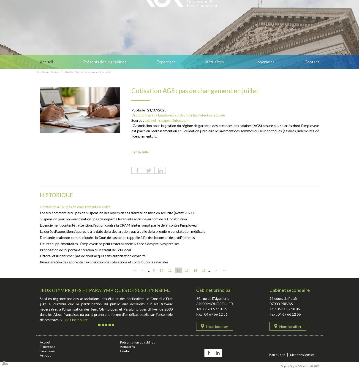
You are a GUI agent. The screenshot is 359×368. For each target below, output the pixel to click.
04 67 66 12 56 (216, 314)
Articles (45, 355)
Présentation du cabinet (104, 61)
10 (161, 270)
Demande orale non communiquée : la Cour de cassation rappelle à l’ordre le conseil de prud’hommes (117, 237)
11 (170, 270)
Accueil (46, 61)
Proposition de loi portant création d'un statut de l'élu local (85, 250)
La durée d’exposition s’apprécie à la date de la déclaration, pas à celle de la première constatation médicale (122, 231)
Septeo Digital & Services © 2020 (300, 366)
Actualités (215, 61)
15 (204, 270)
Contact (312, 61)
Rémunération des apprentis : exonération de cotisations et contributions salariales (104, 262)
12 (178, 270)
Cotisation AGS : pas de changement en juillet (87, 71)
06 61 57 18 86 (215, 309)
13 (187, 270)
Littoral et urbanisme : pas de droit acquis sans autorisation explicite (93, 256)
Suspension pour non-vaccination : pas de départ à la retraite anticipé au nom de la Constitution (113, 219)
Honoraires (264, 61)
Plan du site (277, 355)
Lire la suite (140, 152)
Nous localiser (217, 326)
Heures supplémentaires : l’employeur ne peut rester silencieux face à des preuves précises (110, 243)
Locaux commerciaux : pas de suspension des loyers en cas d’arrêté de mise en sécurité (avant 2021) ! (118, 213)
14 (195, 270)
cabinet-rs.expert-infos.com (166, 120)
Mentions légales (302, 355)
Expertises (166, 61)
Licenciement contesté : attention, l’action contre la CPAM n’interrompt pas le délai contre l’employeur (119, 225)
